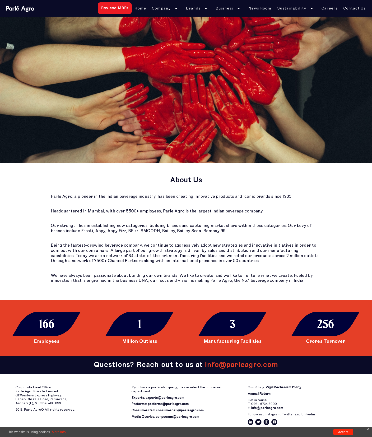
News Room (259, 8)
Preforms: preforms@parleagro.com (160, 404)
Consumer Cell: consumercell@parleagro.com (167, 410)
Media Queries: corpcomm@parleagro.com (165, 417)
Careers (329, 8)
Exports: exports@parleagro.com (157, 398)
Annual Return (259, 394)
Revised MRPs (114, 8)
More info (58, 432)
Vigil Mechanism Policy (283, 387)
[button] (166, 8)
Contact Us (354, 8)
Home (140, 8)
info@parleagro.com (267, 408)
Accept (343, 432)
